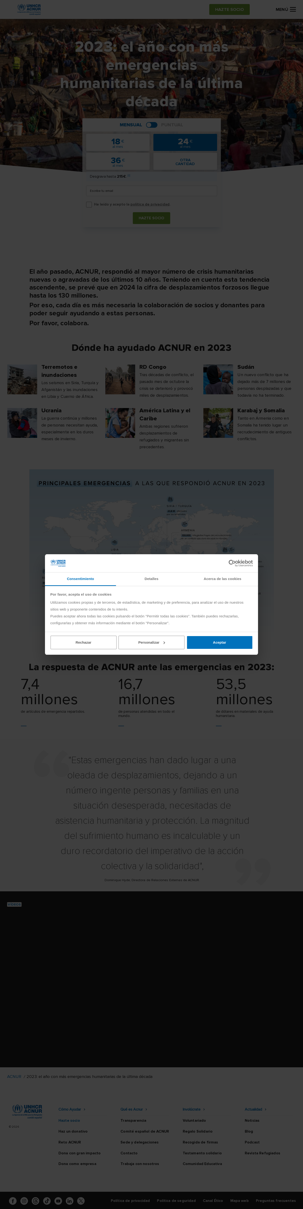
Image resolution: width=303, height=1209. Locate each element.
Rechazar (83, 642)
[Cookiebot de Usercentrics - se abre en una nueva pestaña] (232, 563)
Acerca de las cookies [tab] (222, 579)
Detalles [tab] (151, 579)
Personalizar (151, 642)
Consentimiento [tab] (80, 579)
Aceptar (219, 642)
